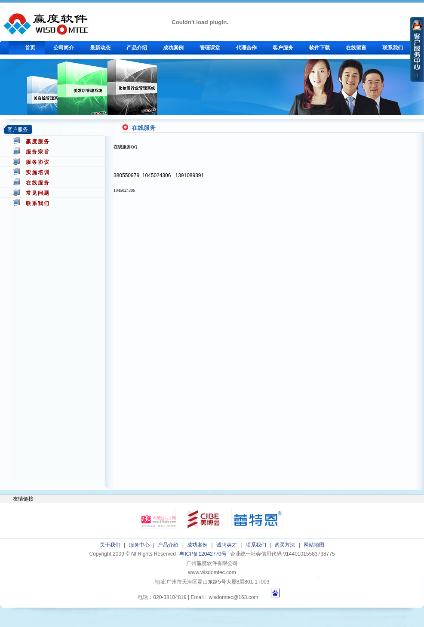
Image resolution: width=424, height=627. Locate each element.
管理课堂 (210, 48)
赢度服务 (38, 141)
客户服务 (283, 48)
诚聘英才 (226, 545)
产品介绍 (136, 48)
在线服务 (38, 183)
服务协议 (38, 162)
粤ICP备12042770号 (202, 554)
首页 (30, 48)
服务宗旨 (38, 152)
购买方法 (284, 545)
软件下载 (319, 48)
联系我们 (392, 48)
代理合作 (246, 48)
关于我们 (110, 545)
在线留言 (356, 48)
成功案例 (173, 48)
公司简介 (63, 48)
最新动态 (100, 48)
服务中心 (139, 545)
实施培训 (38, 172)
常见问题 (38, 193)
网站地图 (314, 545)
